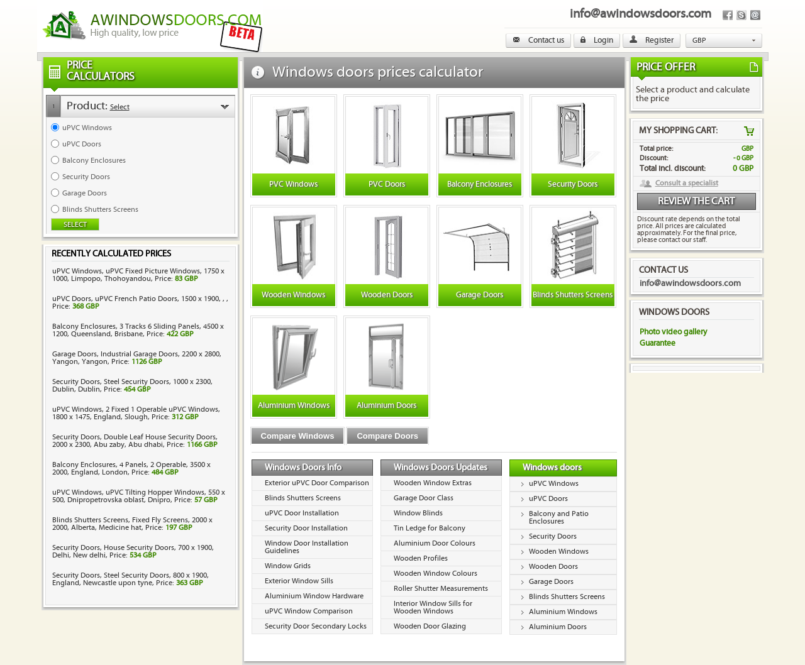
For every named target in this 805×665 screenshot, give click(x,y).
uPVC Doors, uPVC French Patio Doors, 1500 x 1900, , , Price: (140, 302)
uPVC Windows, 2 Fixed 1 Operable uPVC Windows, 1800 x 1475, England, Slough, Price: (136, 413)
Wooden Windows (559, 551)
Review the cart (696, 201)
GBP (699, 40)
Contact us (538, 40)
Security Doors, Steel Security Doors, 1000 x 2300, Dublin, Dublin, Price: (132, 385)
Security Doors (553, 536)
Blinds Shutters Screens (567, 597)
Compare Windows (298, 436)
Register (652, 40)
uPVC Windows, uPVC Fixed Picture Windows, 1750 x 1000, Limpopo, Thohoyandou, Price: (138, 275)
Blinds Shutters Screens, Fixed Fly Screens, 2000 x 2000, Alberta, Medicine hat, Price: (132, 523)
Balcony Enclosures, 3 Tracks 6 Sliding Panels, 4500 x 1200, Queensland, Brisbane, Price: (138, 330)
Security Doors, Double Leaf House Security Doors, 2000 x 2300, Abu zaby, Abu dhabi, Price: (135, 440)
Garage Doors (551, 581)
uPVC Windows (554, 483)
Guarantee (657, 343)
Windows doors (552, 467)
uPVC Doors (548, 498)
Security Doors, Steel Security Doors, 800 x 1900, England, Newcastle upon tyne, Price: (130, 579)
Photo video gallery (673, 332)
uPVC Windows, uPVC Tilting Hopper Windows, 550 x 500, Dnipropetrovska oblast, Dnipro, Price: (138, 496)
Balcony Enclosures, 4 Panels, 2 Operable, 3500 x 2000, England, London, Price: (131, 468)
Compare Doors (387, 436)
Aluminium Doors (558, 627)
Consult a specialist (686, 183)
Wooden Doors (553, 566)
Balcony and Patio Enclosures (559, 517)
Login (596, 40)
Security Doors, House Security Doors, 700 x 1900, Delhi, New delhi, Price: (133, 551)
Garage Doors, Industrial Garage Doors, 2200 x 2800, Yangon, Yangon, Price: (136, 357)
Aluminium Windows (563, 612)
